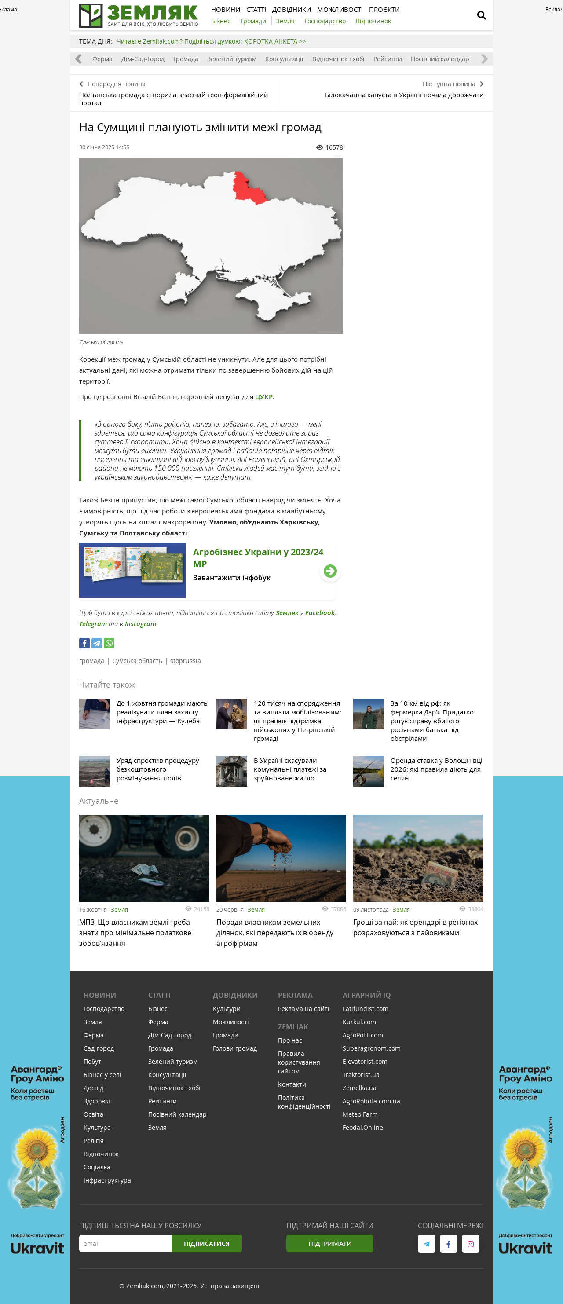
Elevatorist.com (365, 1061)
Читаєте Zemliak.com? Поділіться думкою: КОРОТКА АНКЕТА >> (211, 41)
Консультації (284, 59)
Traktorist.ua (361, 1074)
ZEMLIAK (293, 1027)
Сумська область (137, 660)
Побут (92, 1061)
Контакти (292, 1084)
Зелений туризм (231, 59)
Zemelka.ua (360, 1088)
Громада (185, 59)
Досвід (93, 1088)
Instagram (140, 623)
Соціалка (97, 1167)
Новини (100, 995)
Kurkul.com (359, 1022)
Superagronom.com (372, 1048)
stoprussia (185, 660)
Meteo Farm (360, 1114)
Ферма (102, 59)
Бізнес (158, 1008)
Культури (227, 1008)
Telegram (93, 623)
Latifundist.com (365, 1008)
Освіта (93, 1114)
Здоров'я (97, 1101)
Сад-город (99, 1048)
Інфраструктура (107, 1180)
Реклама (295, 995)
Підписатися (207, 1243)
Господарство (104, 1008)
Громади (225, 1035)
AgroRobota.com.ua (371, 1101)
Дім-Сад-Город (143, 59)
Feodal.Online (363, 1127)
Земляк (287, 612)
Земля (119, 909)
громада (91, 660)
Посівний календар (440, 59)
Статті (159, 995)
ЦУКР (264, 396)
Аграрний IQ (367, 995)
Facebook (320, 612)
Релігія (94, 1140)
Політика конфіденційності (304, 1101)
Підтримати (330, 1243)
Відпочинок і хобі (338, 59)
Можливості (231, 1022)
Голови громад (235, 1048)
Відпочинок (101, 1154)
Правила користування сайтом (299, 1062)
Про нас (290, 1040)
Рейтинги (387, 59)
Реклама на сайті (303, 1008)
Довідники (235, 995)
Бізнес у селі (102, 1074)
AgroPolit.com (363, 1035)
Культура (97, 1127)
